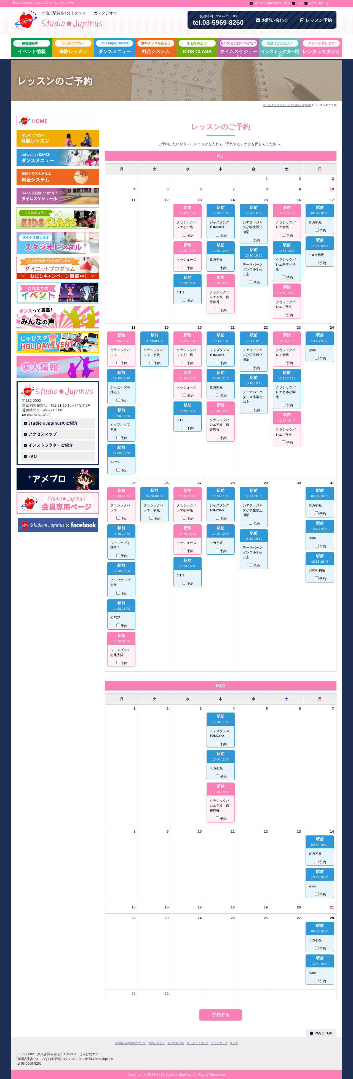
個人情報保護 (175, 1043)
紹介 (280, 48)
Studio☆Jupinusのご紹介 (272, 3)
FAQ (299, 3)
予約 (316, 20)
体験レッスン (73, 47)
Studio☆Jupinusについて (130, 1043)
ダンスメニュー (114, 47)
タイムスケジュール (238, 48)
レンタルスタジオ (321, 47)
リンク (234, 1043)
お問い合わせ (318, 3)
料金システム (155, 47)
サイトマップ (219, 1043)
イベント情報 (31, 47)
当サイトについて (197, 1043)
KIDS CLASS (197, 47)
